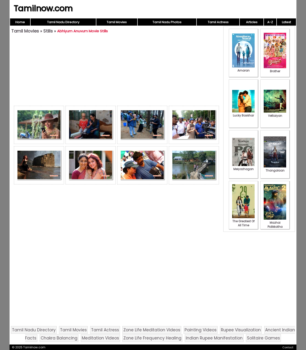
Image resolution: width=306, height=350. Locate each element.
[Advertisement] (116, 70)
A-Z (270, 22)
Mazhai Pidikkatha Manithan (275, 225)
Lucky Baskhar (243, 113)
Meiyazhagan (243, 167)
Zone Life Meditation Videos (151, 330)
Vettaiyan (275, 114)
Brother (275, 69)
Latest (286, 22)
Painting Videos (201, 330)
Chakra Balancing (59, 338)
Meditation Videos (100, 338)
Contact (287, 347)
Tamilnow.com (43, 8)
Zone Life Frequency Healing (152, 338)
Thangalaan (275, 168)
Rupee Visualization (241, 330)
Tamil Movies (117, 22)
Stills (48, 31)
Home (20, 22)
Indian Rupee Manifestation (214, 338)
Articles (251, 22)
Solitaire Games (263, 338)
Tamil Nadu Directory (63, 22)
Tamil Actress (218, 22)
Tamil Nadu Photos (167, 22)
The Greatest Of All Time (243, 221)
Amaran (243, 68)
